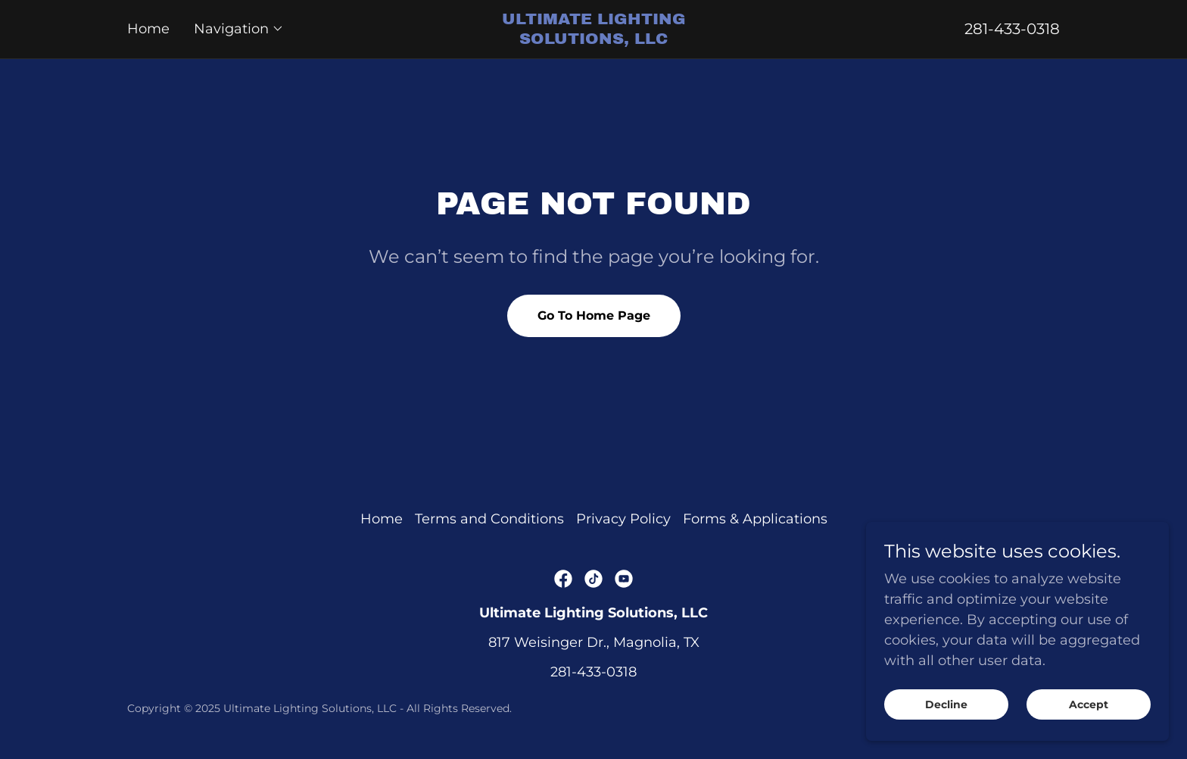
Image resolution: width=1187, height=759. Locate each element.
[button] (239, 29)
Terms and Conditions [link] (489, 519)
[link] (593, 39)
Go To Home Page (593, 315)
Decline (946, 725)
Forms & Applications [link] (755, 519)
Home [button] (381, 519)
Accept (1088, 725)
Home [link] (148, 28)
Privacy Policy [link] (623, 519)
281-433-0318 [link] (1012, 29)
